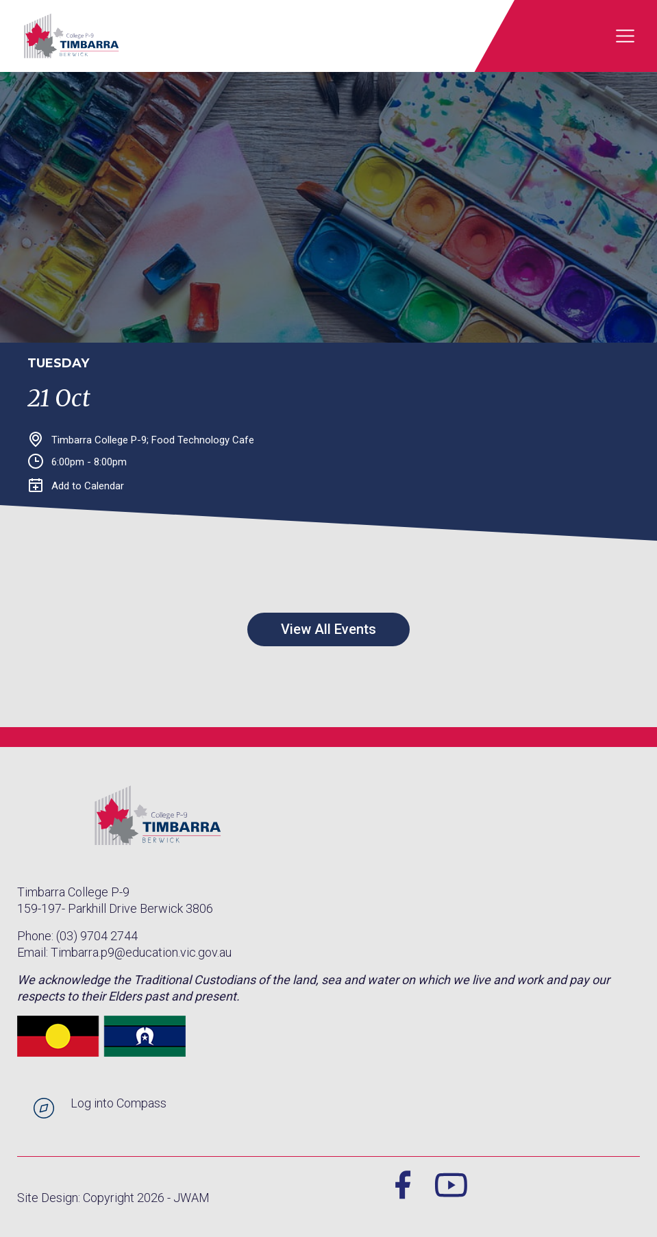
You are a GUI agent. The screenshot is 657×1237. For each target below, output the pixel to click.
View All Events (328, 629)
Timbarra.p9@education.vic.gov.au (141, 952)
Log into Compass (118, 1103)
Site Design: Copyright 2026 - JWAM (113, 1197)
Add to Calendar (76, 486)
